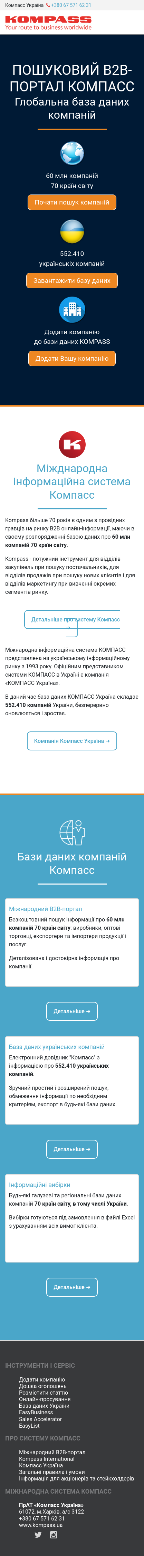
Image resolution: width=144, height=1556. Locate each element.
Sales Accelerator (40, 1419)
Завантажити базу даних (72, 281)
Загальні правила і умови (52, 1472)
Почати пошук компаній (72, 202)
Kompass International (47, 1459)
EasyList (29, 1426)
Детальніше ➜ (72, 1011)
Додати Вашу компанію (72, 358)
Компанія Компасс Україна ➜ (72, 741)
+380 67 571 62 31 (42, 1518)
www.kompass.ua (41, 1525)
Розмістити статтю (43, 1392)
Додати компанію (42, 1379)
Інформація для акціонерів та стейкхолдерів (76, 1478)
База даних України (44, 1406)
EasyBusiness (36, 1412)
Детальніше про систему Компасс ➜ (75, 623)
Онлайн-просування (44, 1399)
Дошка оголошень (43, 1386)
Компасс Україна (41, 1465)
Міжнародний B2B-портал (52, 1452)
